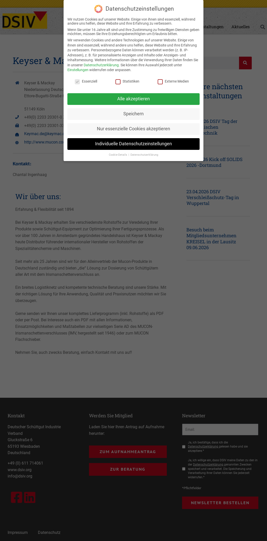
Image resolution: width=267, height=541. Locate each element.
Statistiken (127, 81)
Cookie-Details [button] (118, 154)
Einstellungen (77, 70)
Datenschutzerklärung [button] (144, 154)
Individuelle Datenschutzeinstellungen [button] (133, 143)
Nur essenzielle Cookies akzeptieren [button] (133, 128)
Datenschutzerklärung (101, 64)
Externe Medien (173, 81)
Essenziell (86, 81)
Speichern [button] (133, 113)
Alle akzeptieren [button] (133, 98)
